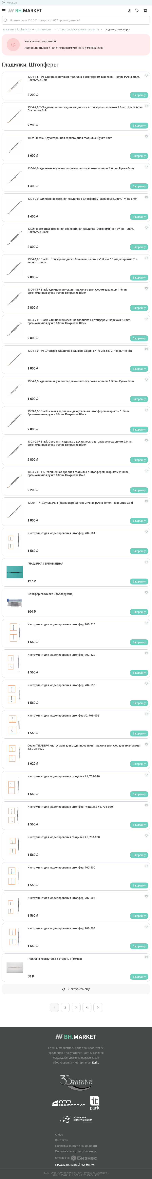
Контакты (61, 1140)
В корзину (139, 95)
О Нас (59, 1134)
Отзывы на (76, 1158)
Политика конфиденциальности (76, 1145)
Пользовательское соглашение (75, 1151)
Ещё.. (95, 1062)
